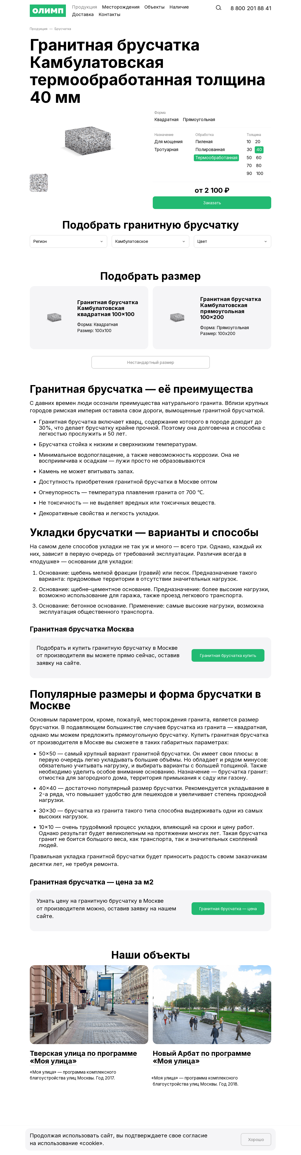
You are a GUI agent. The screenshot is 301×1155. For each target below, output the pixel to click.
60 (259, 157)
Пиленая (204, 141)
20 (257, 141)
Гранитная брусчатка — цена (228, 908)
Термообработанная (216, 157)
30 (249, 149)
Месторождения (120, 7)
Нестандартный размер (150, 362)
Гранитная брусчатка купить (228, 655)
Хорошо (256, 1139)
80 (259, 165)
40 (259, 149)
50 (249, 157)
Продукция (84, 7)
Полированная (210, 149)
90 (249, 173)
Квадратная (166, 119)
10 (249, 141)
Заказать (212, 202)
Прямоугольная (199, 119)
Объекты (154, 7)
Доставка (83, 14)
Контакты (109, 14)
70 (249, 165)
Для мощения (168, 141)
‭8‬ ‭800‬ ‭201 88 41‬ (251, 8)
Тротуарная (166, 149)
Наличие (179, 7)
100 (259, 173)
